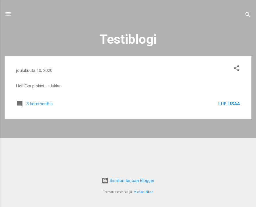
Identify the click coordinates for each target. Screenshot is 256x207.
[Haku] (247, 15)
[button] (236, 69)
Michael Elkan (143, 192)
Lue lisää (229, 103)
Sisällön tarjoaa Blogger (128, 180)
